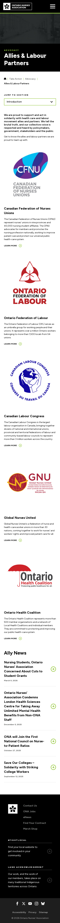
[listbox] (30, 101)
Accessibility (19, 912)
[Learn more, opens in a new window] (13, 245)
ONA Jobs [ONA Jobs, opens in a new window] (29, 811)
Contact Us (30, 805)
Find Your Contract (34, 822)
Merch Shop (30, 828)
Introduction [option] (14, 101)
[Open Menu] (52, 6)
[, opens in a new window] (17, 903)
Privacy (32, 912)
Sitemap (43, 912)
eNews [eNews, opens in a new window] (27, 817)
